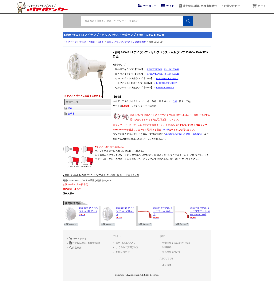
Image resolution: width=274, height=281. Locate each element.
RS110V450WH (171, 74)
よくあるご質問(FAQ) (127, 247)
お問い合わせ (230, 5)
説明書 (71, 113)
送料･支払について (125, 242)
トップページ (70, 42)
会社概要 (166, 265)
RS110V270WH (171, 69)
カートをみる (77, 238)
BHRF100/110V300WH (167, 83)
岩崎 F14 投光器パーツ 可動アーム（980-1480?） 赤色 (192, 214)
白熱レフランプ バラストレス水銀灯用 (126, 42)
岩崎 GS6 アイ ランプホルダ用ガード (81, 214)
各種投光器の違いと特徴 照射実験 (183, 134)
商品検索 (75, 247)
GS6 (175, 101)
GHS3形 (165, 129)
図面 (70, 108)
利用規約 (166, 247)
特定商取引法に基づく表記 (176, 242)
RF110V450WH (154, 74)
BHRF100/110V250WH (167, 78)
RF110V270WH (154, 69)
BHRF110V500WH (165, 87)
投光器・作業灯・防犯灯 (91, 42)
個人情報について (171, 252)
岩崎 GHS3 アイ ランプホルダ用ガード (118, 214)
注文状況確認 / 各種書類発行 (197, 5)
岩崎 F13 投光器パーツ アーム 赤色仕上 (155, 214)
